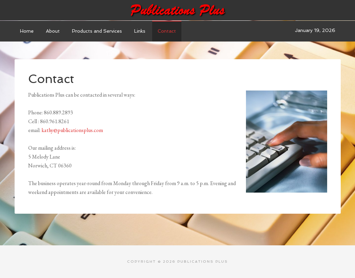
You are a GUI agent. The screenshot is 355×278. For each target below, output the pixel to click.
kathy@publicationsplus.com (72, 130)
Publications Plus (178, 10)
